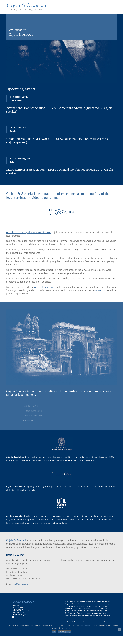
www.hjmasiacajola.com (23, 224)
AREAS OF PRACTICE (37, 406)
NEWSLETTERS (36, 420)
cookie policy (85, 625)
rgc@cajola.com (20, 584)
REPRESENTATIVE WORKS (39, 411)
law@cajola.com (24, 614)
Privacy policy (64, 632)
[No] (119, 629)
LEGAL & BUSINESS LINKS (39, 415)
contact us (99, 290)
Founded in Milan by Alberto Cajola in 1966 (28, 232)
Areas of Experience (44, 286)
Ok (54, 632)
